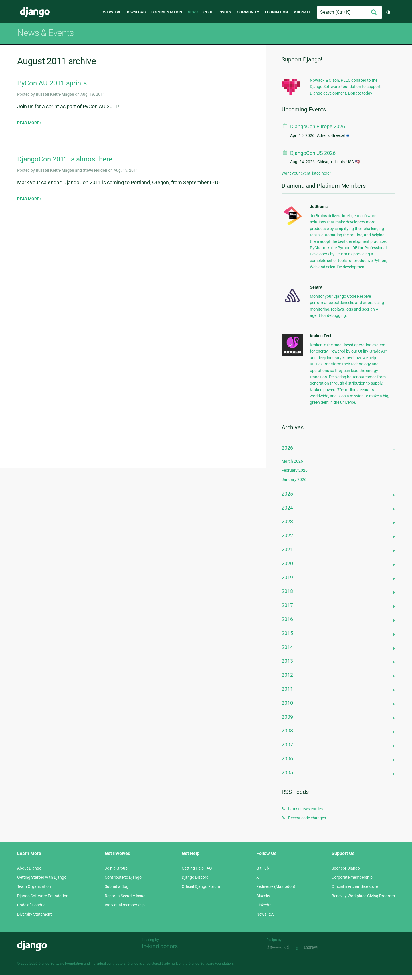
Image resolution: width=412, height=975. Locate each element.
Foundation (276, 12)
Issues (225, 12)
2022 (287, 535)
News (193, 12)
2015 (287, 633)
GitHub (262, 868)
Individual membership (125, 905)
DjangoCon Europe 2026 (317, 126)
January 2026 (294, 479)
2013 (287, 661)
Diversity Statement (34, 914)
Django (35, 12)
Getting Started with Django (41, 877)
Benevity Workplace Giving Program (363, 896)
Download (136, 12)
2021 (287, 549)
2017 (287, 605)
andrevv (317, 947)
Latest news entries (305, 808)
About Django (29, 868)
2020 (287, 563)
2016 (287, 619)
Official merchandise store (355, 886)
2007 (287, 745)
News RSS (265, 914)
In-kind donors (160, 946)
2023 (287, 521)
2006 (287, 759)
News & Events (45, 32)
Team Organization (34, 886)
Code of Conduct (32, 905)
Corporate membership (352, 877)
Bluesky (263, 896)
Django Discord (195, 877)
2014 (287, 647)
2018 (287, 591)
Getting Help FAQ (197, 868)
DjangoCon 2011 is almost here (64, 159)
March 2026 (292, 461)
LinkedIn (264, 905)
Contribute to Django (123, 877)
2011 (287, 689)
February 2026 (295, 470)
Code (208, 12)
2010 (287, 703)
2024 (287, 508)
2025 (287, 494)
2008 (287, 731)
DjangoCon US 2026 (313, 153)
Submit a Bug (116, 886)
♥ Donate (302, 12)
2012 (287, 675)
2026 (287, 448)
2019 (287, 577)
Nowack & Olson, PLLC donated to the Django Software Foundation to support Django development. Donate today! (345, 86)
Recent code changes (307, 818)
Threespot (279, 947)
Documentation (166, 12)
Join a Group (116, 868)
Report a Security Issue (125, 896)
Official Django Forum (201, 886)
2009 (287, 717)
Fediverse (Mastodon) (275, 886)
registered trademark (162, 964)
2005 (287, 773)
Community (248, 12)
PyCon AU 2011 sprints (52, 83)
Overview (111, 12)
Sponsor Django (346, 868)
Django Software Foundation (42, 896)
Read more (28, 123)
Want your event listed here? (306, 173)
